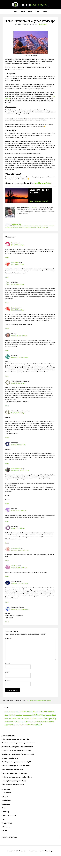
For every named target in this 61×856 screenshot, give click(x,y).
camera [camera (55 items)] (22, 711)
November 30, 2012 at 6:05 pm (20, 609)
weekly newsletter (42, 183)
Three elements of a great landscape (14, 773)
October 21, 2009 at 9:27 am (19, 336)
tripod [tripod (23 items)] (10, 725)
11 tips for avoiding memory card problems (17, 777)
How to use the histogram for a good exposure (18, 743)
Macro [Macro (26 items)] (54, 715)
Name (7, 663)
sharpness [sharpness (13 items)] (30, 721)
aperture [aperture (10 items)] (6, 711)
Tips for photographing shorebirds (14, 781)
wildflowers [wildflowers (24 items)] (31, 725)
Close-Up (5, 796)
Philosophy (5, 812)
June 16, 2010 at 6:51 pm (18, 445)
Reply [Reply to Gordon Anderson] (7, 503)
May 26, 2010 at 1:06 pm (18, 413)
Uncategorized (7, 823)
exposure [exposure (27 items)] (11, 715)
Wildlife (4, 831)
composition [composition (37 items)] (43, 711)
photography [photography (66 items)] (49, 718)
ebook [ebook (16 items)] (6, 715)
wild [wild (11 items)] (20, 724)
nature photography (24, 227)
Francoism (14, 243)
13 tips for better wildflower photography (16, 750)
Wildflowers (6, 827)
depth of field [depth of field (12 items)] (52, 711)
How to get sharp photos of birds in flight (16, 762)
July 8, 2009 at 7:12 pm (17, 310)
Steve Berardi (32, 208)
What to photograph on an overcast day (16, 766)
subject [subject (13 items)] (35, 721)
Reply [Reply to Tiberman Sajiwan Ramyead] (7, 406)
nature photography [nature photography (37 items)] (23, 718)
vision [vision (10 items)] (14, 724)
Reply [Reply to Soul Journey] (7, 602)
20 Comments (42, 24)
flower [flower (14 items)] (17, 715)
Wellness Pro (23, 851)
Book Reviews (6, 793)
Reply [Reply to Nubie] (7, 463)
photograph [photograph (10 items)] (39, 718)
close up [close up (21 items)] (32, 711)
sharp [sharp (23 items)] (26, 721)
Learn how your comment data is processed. (39, 700)
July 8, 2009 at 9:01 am (17, 284)
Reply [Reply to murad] (7, 543)
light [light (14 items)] (50, 715)
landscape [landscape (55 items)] (37, 714)
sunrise (39, 227)
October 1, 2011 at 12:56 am (19, 568)
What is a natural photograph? (12, 769)
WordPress (45, 851)
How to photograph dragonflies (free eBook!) (18, 754)
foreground (38, 225)
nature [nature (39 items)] (11, 718)
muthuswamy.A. (15, 548)
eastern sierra (30, 225)
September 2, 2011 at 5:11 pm (19, 550)
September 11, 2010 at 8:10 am (20, 470)
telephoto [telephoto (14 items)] (51, 721)
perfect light (33, 227)
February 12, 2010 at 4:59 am (19, 357)
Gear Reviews (6, 800)
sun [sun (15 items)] (38, 721)
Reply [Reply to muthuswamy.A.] (7, 561)
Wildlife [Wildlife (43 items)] (38, 724)
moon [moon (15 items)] (6, 718)
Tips (20, 224)
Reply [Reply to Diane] (7, 376)
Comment (8, 638)
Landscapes (15, 224)
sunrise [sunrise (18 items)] (41, 721)
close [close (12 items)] (27, 711)
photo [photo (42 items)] (34, 718)
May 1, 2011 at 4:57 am (17, 528)
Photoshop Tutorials (9, 815)
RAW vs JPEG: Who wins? (10, 758)
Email (7, 672)
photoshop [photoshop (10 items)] (21, 721)
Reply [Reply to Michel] (7, 303)
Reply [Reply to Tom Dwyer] (7, 576)
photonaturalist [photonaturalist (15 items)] (9, 721)
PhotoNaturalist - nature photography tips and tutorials (30, 5)
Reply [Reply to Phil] (7, 350)
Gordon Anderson (16, 468)
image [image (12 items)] (30, 715)
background (23, 225)
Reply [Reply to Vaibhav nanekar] (7, 622)
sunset (43, 227)
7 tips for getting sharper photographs (15, 739)
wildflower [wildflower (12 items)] (24, 724)
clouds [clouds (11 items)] (36, 711)
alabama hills (16, 225)
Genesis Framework (35, 851)
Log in (51, 851)
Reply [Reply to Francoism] (7, 257)
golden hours (44, 225)
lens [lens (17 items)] (44, 715)
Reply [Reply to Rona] (7, 521)
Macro (4, 808)
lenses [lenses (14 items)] (47, 715)
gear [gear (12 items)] (24, 715)
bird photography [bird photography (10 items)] (12, 711)
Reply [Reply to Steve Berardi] (7, 277)
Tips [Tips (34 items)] (6, 724)
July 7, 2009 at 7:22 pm (17, 264)
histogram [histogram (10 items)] (27, 715)
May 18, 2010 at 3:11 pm (18, 383)
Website (7, 681)
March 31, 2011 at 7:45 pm (18, 511)
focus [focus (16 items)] (20, 715)
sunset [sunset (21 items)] (46, 721)
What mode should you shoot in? (13, 784)
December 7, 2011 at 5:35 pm (19, 583)
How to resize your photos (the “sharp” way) (17, 747)
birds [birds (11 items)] (17, 711)
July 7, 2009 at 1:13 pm (17, 245)
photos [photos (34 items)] (16, 721)
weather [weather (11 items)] (17, 724)
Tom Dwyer (14, 566)
